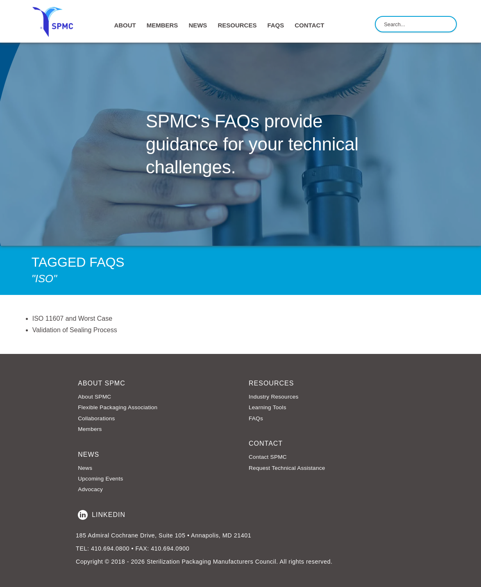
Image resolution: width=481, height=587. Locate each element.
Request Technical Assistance (287, 468)
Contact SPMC (268, 457)
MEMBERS (162, 25)
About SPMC (94, 397)
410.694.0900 (170, 548)
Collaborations (96, 418)
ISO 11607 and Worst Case (72, 318)
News (85, 468)
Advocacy (90, 489)
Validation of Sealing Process (74, 329)
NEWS (197, 25)
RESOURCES (237, 25)
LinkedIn (101, 515)
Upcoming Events (100, 479)
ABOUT (125, 25)
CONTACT (309, 25)
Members (90, 429)
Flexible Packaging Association (117, 407)
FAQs (275, 25)
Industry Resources (274, 397)
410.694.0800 (110, 548)
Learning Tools (267, 407)
